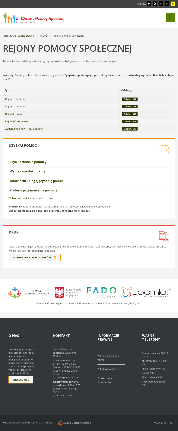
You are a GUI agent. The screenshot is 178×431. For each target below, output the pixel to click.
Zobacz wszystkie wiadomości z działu (31, 198)
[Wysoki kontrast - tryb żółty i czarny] (173, 3)
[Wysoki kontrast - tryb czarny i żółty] (167, 3)
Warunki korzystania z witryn (109, 357)
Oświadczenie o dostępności (105, 380)
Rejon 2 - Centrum (15, 106)
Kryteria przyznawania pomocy (33, 190)
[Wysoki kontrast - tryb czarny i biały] (161, 3)
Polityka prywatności (108, 369)
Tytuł (8, 90)
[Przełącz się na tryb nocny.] (155, 3)
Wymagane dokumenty (28, 171)
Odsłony (126, 90)
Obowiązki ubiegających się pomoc (36, 181)
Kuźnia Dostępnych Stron (74, 422)
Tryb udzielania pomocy (28, 162)
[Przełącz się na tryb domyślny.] (149, 3)
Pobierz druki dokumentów (35, 257)
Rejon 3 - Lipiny (13, 114)
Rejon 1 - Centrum (15, 99)
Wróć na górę (163, 423)
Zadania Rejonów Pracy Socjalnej (24, 128)
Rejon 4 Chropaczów (17, 121)
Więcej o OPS (21, 379)
